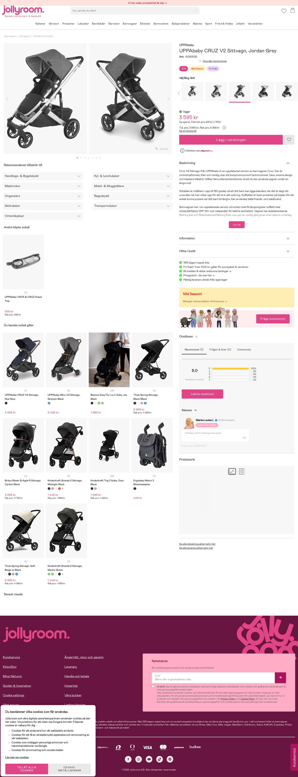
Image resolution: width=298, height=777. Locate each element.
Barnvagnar (10, 36)
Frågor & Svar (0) (220, 349)
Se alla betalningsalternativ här (197, 544)
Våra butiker (73, 695)
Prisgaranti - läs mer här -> (199, 275)
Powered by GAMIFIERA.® (194, 446)
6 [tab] (96, 158)
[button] (283, 14)
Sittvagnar (24, 36)
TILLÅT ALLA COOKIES (29, 764)
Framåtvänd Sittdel (43, 36)
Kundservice (11, 657)
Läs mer (237, 224)
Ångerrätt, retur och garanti (84, 657)
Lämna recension (202, 394)
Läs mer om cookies (20, 752)
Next (168, 98)
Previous (7, 98)
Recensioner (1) (194, 349)
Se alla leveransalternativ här (196, 548)
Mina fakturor (12, 676)
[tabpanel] (45, 98)
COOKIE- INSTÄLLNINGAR (73, 764)
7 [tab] (100, 158)
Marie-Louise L (205, 420)
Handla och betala (76, 676)
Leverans (70, 667)
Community (244, 349)
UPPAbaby (186, 45)
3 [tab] (85, 158)
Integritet (71, 686)
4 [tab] (89, 158)
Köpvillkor (10, 667)
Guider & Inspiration (17, 686)
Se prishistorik (188, 131)
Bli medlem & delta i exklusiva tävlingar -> (207, 271)
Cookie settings (13, 695)
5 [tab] (92, 158)
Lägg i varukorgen (231, 139)
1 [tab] (77, 158)
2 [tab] (81, 158)
